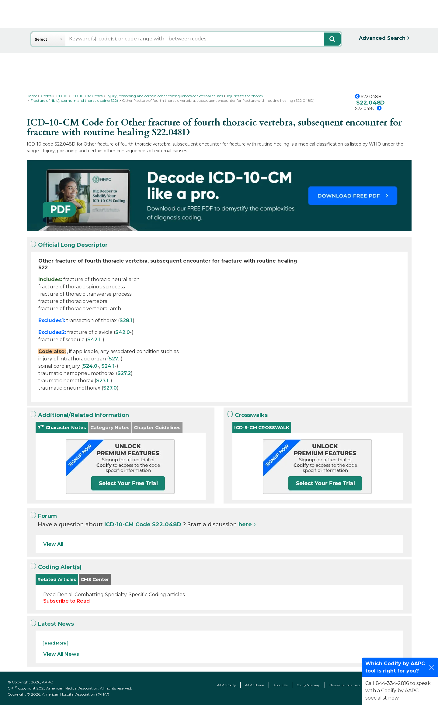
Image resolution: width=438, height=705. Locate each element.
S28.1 (126, 320)
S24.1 (108, 366)
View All (53, 544)
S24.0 (90, 366)
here (245, 524)
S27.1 (102, 380)
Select (41, 39)
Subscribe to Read (66, 601)
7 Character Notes (61, 427)
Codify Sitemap (308, 685)
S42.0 (122, 332)
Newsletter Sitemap (344, 685)
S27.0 (110, 388)
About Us (280, 685)
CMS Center (95, 579)
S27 (113, 359)
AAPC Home (254, 685)
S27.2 (124, 373)
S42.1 (94, 339)
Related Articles (56, 579)
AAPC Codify (226, 685)
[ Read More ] (55, 643)
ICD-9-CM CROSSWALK (261, 427)
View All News (61, 654)
